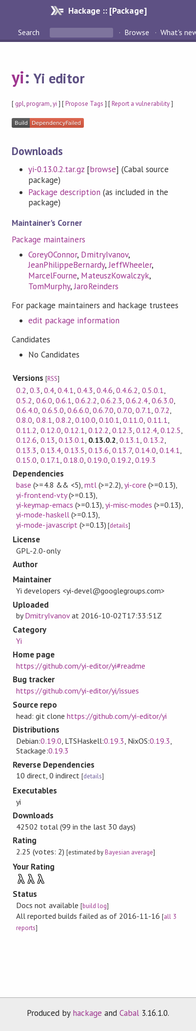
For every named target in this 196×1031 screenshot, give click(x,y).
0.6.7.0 (103, 410)
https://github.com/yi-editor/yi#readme (80, 666)
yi (18, 77)
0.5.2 (24, 400)
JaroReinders (96, 286)
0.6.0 (44, 400)
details (119, 525)
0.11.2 (26, 430)
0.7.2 (162, 410)
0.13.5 (74, 450)
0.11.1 (157, 420)
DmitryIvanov (104, 254)
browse (103, 169)
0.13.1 (129, 440)
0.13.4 (50, 450)
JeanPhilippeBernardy (66, 264)
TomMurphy (49, 286)
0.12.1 (74, 430)
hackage (87, 1013)
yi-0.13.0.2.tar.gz (56, 169)
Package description (64, 192)
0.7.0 (124, 410)
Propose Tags (84, 103)
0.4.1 (66, 390)
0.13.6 (98, 450)
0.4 (49, 390)
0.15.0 (26, 460)
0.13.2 (153, 440)
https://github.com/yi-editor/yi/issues (77, 690)
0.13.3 (26, 450)
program (38, 103)
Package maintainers (48, 239)
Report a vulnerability (141, 103)
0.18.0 (73, 460)
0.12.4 (146, 430)
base (23, 485)
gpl (19, 103)
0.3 (35, 390)
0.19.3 (145, 460)
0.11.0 (133, 420)
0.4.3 (85, 390)
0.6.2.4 (137, 400)
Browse (136, 32)
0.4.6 (105, 390)
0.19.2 (121, 460)
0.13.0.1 (72, 440)
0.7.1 (143, 410)
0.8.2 (64, 420)
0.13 (47, 440)
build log (94, 906)
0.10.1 (109, 420)
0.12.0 (50, 430)
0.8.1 (44, 420)
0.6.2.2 (86, 400)
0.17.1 (50, 460)
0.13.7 (122, 450)
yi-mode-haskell (42, 514)
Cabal (129, 1013)
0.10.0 (85, 420)
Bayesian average (129, 852)
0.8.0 (24, 420)
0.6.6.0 (78, 410)
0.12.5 (170, 430)
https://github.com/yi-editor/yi (117, 716)
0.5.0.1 (153, 390)
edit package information (73, 320)
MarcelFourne (52, 275)
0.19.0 (97, 460)
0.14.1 (169, 450)
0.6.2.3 (111, 400)
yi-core (135, 485)
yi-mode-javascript (46, 525)
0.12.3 (122, 430)
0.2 (21, 390)
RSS (52, 379)
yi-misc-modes (128, 505)
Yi (19, 641)
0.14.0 (145, 450)
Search (29, 32)
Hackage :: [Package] (107, 10)
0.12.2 (98, 430)
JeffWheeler (130, 264)
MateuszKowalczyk (115, 275)
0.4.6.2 (127, 390)
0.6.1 (64, 400)
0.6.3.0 (163, 400)
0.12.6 (26, 440)
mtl (90, 485)
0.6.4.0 (27, 410)
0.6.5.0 (53, 410)
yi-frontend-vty (41, 495)
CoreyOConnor (52, 254)
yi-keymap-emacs (44, 505)
